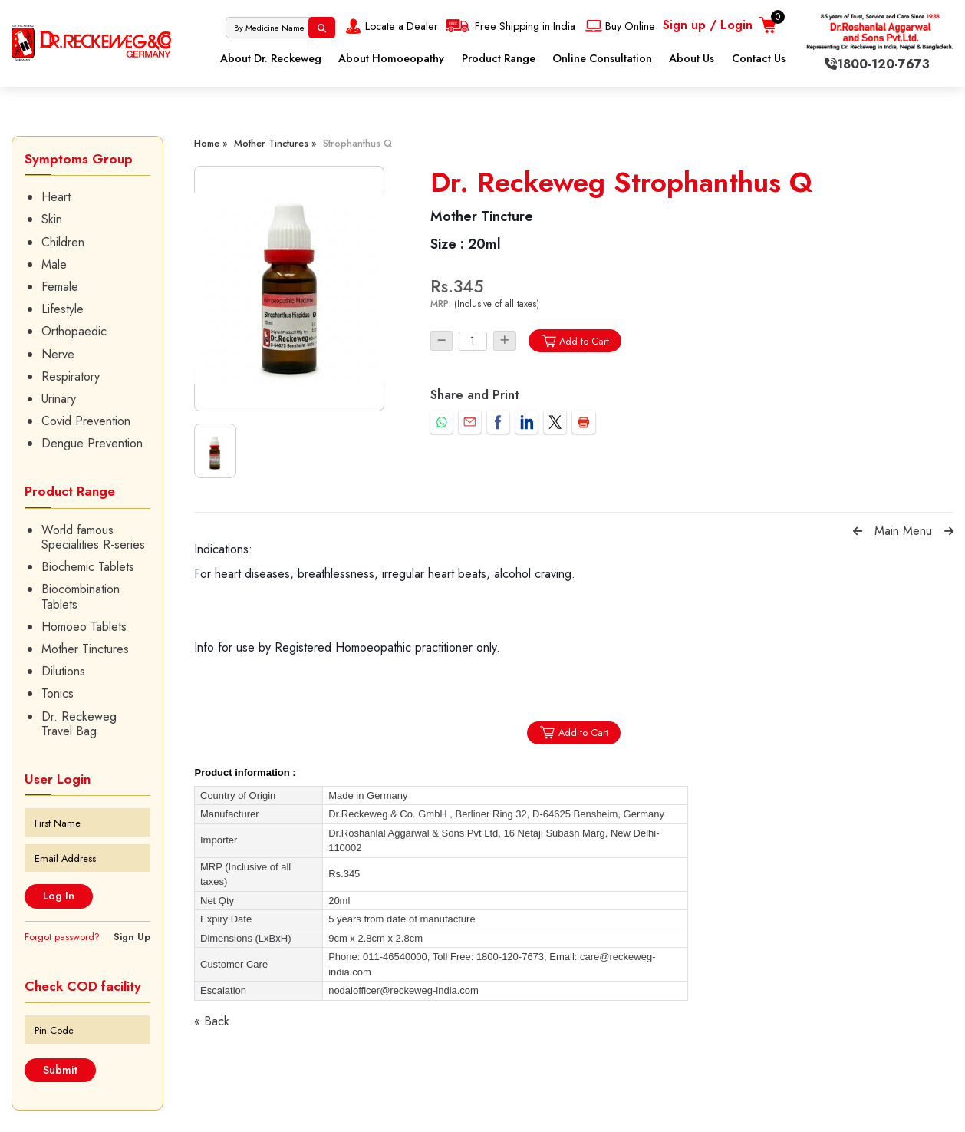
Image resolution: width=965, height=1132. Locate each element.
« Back (211, 1021)
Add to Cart (575, 341)
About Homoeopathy (391, 58)
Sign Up (132, 936)
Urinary (58, 398)
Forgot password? (62, 936)
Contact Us (759, 58)
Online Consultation (602, 58)
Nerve (57, 354)
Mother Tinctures (85, 649)
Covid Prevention (85, 421)
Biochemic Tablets (87, 566)
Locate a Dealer (390, 26)
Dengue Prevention (92, 443)
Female (59, 286)
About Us (691, 58)
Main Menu (903, 531)
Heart (56, 197)
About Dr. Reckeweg (270, 58)
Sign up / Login (708, 25)
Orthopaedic (74, 331)
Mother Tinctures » (275, 143)
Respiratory (70, 376)
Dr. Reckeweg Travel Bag (79, 723)
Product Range (498, 58)
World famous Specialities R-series (93, 537)
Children (62, 242)
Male (54, 264)
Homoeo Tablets (84, 626)
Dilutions (63, 671)
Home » (211, 143)
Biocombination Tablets (80, 596)
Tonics (57, 693)
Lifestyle (62, 309)
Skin (51, 219)
